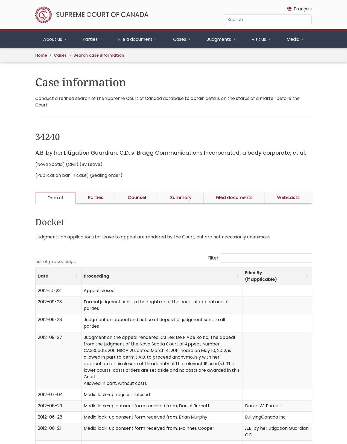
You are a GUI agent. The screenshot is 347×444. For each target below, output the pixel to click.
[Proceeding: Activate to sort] (162, 276)
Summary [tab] (180, 197)
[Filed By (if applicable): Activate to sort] (277, 276)
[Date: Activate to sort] (58, 276)
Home (41, 55)
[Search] (268, 20)
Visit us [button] (259, 39)
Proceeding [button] (96, 276)
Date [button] (43, 276)
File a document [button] (136, 39)
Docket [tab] (55, 198)
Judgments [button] (219, 39)
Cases (60, 55)
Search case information (99, 55)
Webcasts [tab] (288, 197)
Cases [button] (180, 39)
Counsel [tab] (137, 197)
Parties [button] (91, 39)
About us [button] (53, 39)
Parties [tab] (95, 197)
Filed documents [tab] (234, 197)
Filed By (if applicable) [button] (261, 276)
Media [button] (294, 39)
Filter (213, 258)
